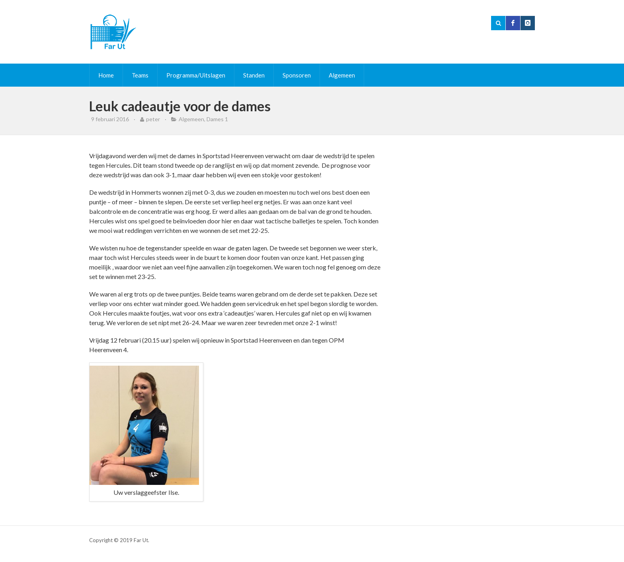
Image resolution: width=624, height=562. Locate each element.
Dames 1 (217, 119)
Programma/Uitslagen (195, 75)
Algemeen (342, 75)
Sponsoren (297, 75)
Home (106, 75)
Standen (254, 75)
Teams (140, 75)
